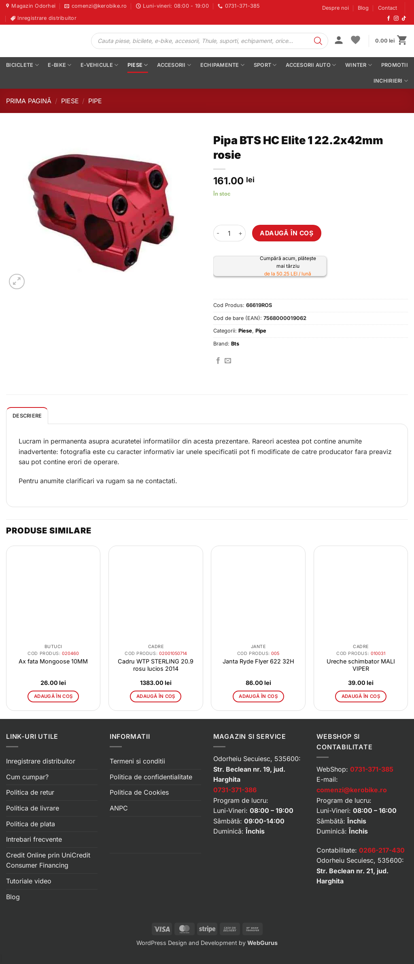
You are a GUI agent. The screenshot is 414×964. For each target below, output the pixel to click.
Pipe (95, 101)
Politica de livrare (32, 808)
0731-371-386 (235, 790)
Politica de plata (30, 824)
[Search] (318, 41)
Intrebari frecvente (34, 839)
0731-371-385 (371, 769)
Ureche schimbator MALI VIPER (361, 665)
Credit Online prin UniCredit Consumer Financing (48, 860)
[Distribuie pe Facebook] (218, 361)
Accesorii (174, 65)
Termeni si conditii (137, 761)
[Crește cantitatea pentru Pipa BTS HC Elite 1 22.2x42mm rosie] (241, 233)
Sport (265, 65)
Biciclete (22, 65)
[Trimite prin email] (228, 361)
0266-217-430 (382, 850)
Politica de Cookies (139, 792)
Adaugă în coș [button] (53, 696)
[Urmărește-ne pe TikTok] (403, 18)
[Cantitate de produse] (229, 233)
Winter (358, 65)
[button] (338, 41)
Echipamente (222, 65)
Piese (137, 65)
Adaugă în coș (286, 233)
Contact (387, 8)
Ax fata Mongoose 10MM (53, 661)
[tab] (27, 415)
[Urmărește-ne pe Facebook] (388, 18)
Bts (235, 344)
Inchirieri (391, 81)
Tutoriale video (28, 881)
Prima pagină (28, 101)
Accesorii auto (311, 65)
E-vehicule (99, 65)
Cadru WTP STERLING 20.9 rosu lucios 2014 (155, 665)
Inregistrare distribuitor (40, 761)
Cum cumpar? (27, 777)
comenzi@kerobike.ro (351, 790)
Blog (363, 8)
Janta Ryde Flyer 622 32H (258, 661)
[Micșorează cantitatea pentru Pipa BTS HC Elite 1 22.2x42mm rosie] (218, 233)
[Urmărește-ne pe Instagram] (396, 18)
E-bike (59, 65)
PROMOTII (394, 65)
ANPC (119, 808)
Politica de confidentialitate (151, 777)
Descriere (27, 416)
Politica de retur (30, 792)
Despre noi (335, 8)
